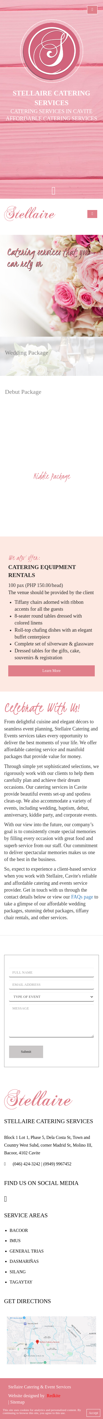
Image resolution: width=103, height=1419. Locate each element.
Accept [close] (94, 1413)
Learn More (51, 671)
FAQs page (82, 897)
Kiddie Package (51, 476)
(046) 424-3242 (26, 1164)
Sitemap (17, 1402)
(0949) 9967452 (57, 1164)
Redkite (53, 1395)
